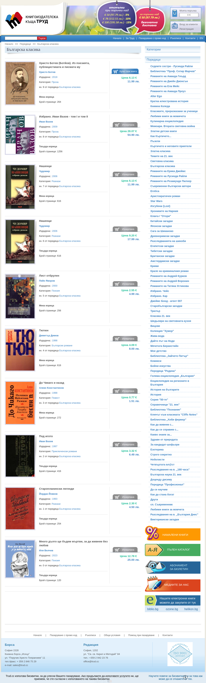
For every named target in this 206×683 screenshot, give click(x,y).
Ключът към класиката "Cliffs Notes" (173, 414)
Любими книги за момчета (167, 509)
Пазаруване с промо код (152, 38)
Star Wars (156, 201)
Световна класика (162, 161)
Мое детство (158, 350)
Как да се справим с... (164, 429)
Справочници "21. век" (165, 404)
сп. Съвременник (161, 504)
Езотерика (157, 449)
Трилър (155, 310)
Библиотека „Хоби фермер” (168, 419)
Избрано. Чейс (159, 291)
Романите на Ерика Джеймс (168, 171)
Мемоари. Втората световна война (172, 126)
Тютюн (44, 330)
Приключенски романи (64, 451)
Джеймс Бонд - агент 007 (166, 301)
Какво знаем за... (161, 434)
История (155, 394)
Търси (41, 38)
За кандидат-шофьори (164, 444)
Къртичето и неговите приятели (171, 146)
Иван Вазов (46, 121)
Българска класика (48, 44)
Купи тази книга (128, 71)
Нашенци (45, 166)
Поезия (56, 290)
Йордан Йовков (48, 493)
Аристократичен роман (165, 196)
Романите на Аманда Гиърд (168, 76)
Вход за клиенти (189, 24)
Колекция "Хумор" (162, 330)
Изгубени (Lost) (160, 206)
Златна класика (160, 151)
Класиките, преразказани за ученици (174, 111)
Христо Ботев (47, 72)
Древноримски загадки (165, 236)
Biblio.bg (152, 609)
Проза (55, 82)
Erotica (154, 191)
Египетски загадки (162, 246)
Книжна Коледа (160, 106)
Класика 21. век (160, 315)
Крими (154, 266)
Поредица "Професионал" (167, 484)
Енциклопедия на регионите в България (169, 382)
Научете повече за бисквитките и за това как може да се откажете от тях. (175, 677)
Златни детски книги (163, 131)
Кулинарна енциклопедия (166, 121)
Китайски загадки (161, 221)
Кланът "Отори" (160, 216)
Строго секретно (161, 454)
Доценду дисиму (161, 479)
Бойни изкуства (160, 365)
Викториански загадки (164, 519)
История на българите (164, 389)
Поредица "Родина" (163, 370)
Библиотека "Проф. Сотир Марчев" (173, 71)
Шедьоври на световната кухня (170, 320)
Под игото (46, 436)
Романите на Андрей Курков (168, 276)
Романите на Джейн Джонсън (169, 81)
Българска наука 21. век (165, 474)
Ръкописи (175, 38)
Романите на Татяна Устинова (169, 286)
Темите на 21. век (161, 156)
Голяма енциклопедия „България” (172, 375)
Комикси (155, 360)
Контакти (190, 38)
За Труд (130, 38)
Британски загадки (162, 256)
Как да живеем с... (161, 424)
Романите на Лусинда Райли (168, 176)
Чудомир (44, 171)
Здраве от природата (164, 439)
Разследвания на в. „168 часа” (170, 469)
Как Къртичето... (160, 136)
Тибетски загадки (161, 251)
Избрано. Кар (158, 296)
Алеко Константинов (51, 387)
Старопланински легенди (56, 488)
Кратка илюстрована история (169, 101)
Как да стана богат (162, 494)
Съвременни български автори (170, 186)
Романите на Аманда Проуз (168, 91)
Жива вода (157, 335)
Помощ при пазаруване (141, 635)
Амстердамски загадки (165, 261)
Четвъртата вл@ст (162, 464)
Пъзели (155, 141)
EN (201, 38)
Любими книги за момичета (168, 116)
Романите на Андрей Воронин (169, 281)
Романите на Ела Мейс (165, 86)
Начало (117, 38)
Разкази (56, 181)
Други (154, 499)
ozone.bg (172, 609)
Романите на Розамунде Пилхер (170, 181)
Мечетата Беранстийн (164, 345)
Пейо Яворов (47, 280)
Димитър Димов (49, 335)
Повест (56, 397)
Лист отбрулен (49, 275)
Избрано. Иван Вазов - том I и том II (63, 116)
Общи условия (112, 635)
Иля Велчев (46, 550)
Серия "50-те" (159, 399)
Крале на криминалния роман (169, 271)
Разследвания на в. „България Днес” (174, 514)
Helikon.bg (191, 609)
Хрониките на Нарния (164, 211)
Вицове (155, 325)
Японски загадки (161, 226)
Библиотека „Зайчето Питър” (169, 355)
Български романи (62, 345)
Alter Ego (156, 96)
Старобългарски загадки (166, 306)
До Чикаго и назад (51, 382)
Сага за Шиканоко (161, 231)
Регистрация (187, 29)
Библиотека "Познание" (165, 409)
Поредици (25, 44)
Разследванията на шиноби (168, 241)
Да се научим (158, 489)
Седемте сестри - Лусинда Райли (171, 66)
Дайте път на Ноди (162, 340)
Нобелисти (157, 459)
